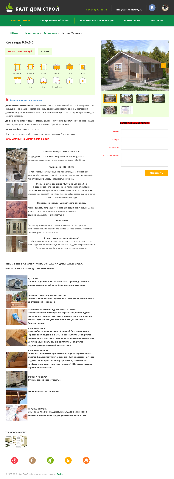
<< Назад (14, 33)
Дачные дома (50, 33)
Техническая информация (97, 20)
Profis (60, 474)
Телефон (115, 139)
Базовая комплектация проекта (26, 100)
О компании (132, 20)
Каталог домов (20, 21)
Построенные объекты (54, 20)
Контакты (156, 20)
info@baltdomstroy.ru (129, 9)
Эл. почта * (114, 147)
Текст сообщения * (110, 155)
